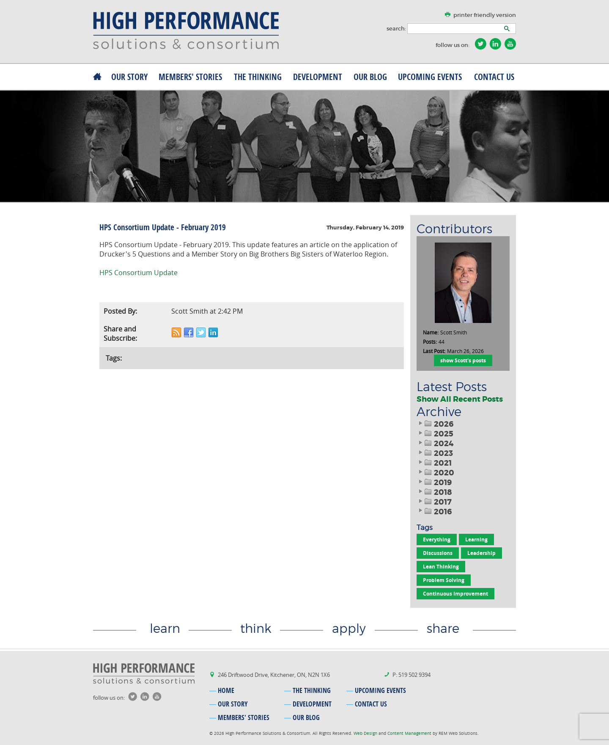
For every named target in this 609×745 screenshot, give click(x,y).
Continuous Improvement (455, 593)
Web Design (366, 733)
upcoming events (430, 77)
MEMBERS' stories (190, 77)
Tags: (114, 358)
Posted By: (120, 311)
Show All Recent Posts (460, 399)
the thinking (258, 77)
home (226, 690)
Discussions (438, 553)
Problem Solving (443, 580)
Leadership (481, 553)
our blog (370, 77)
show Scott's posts (463, 360)
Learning (476, 539)
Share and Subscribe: (120, 333)
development (317, 77)
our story (129, 77)
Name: (431, 332)
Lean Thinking (441, 566)
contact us (494, 77)
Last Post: (434, 351)
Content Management (410, 733)
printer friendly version (484, 15)
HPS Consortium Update (138, 272)
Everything (436, 539)
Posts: (430, 341)
